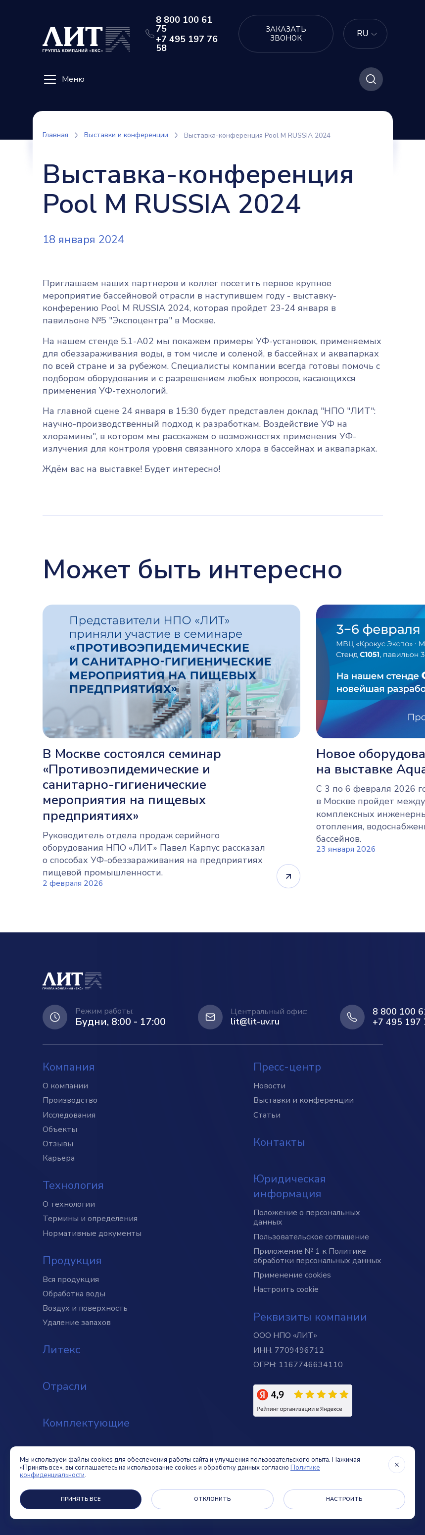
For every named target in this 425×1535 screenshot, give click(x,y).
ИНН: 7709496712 (288, 1350)
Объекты (60, 1129)
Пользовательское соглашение (311, 1236)
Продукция (72, 1260)
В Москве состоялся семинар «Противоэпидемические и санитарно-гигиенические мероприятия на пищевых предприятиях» (132, 784)
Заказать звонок (286, 33)
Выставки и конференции (303, 1100)
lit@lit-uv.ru (255, 1022)
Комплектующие (86, 1423)
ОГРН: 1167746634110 (298, 1364)
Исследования (69, 1115)
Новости (269, 1085)
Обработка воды (74, 1293)
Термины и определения (90, 1218)
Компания (69, 1067)
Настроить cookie (286, 1289)
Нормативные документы (92, 1233)
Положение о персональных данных (306, 1217)
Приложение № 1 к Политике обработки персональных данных (317, 1256)
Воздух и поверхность (85, 1308)
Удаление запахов (77, 1322)
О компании (65, 1085)
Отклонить (212, 1499)
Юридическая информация (289, 1187)
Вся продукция (71, 1279)
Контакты (279, 1142)
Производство (70, 1100)
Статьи (267, 1115)
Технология (73, 1185)
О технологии (69, 1204)
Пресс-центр (287, 1067)
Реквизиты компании (310, 1317)
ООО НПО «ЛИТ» (285, 1335)
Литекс (61, 1349)
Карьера (59, 1158)
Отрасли (65, 1386)
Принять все (81, 1499)
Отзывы (58, 1143)
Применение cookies (292, 1275)
